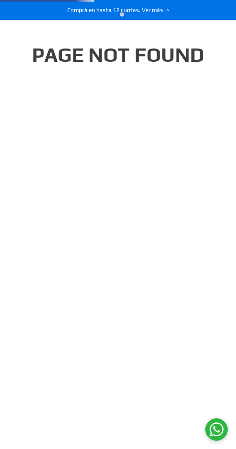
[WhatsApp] (216, 429)
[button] (114, 14)
